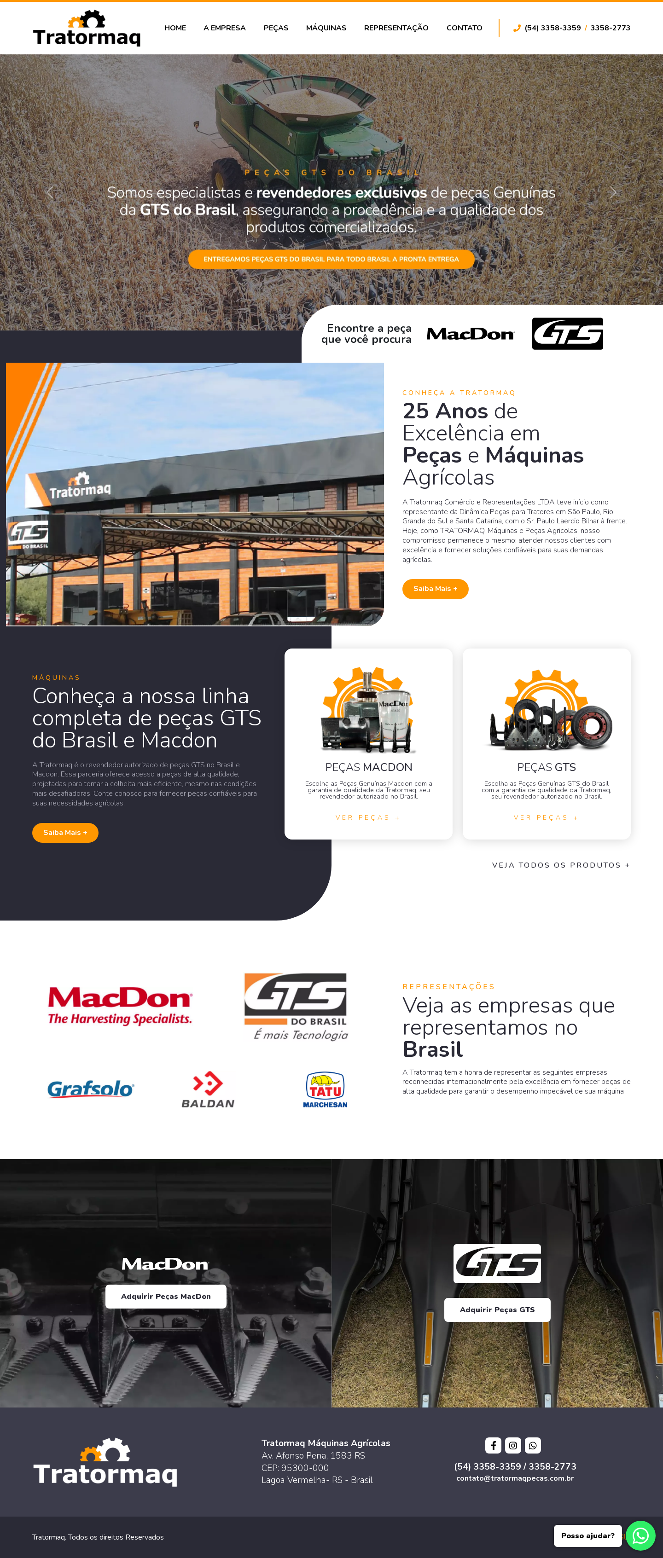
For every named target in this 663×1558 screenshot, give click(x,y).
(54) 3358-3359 (552, 28)
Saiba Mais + (435, 589)
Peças (276, 28)
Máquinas (326, 28)
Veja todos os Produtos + (561, 865)
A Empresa (225, 28)
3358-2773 (611, 28)
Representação (396, 28)
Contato (465, 28)
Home (175, 28)
